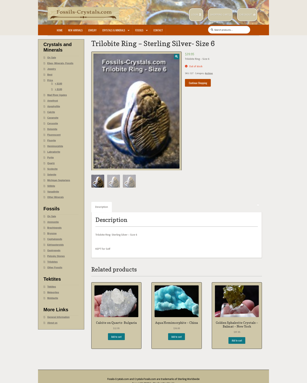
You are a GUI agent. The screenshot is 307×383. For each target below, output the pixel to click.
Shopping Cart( (220, 14)
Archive (209, 73)
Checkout (245, 14)
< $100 (58, 83)
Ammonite (53, 222)
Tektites (51, 286)
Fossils (139, 30)
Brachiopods (54, 227)
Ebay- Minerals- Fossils (60, 63)
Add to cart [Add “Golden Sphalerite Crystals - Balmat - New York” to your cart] (237, 340)
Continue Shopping (198, 83)
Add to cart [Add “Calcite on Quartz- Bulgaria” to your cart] (116, 336)
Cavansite (52, 117)
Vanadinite (53, 191)
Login (194, 14)
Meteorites (53, 292)
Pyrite (50, 157)
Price (50, 80)
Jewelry (92, 30)
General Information (58, 317)
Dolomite (52, 129)
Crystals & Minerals (113, 30)
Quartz (51, 163)
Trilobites (52, 261)
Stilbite (51, 186)
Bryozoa (51, 233)
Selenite (51, 174)
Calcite (51, 112)
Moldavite (52, 298)
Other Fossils (54, 267)
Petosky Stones (56, 256)
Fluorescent (54, 134)
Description (101, 207)
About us (52, 322)
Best (49, 74)
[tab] (101, 207)
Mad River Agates (57, 95)
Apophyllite (53, 106)
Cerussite (52, 123)
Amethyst (52, 100)
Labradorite (53, 152)
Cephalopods (54, 239)
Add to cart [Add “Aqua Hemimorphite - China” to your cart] (176, 336)
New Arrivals (75, 30)
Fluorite (51, 140)
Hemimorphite (55, 146)
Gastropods (53, 250)
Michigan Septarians (58, 180)
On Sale (51, 57)
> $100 (58, 89)
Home (59, 30)
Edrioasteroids (55, 244)
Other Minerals (55, 197)
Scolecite (52, 169)
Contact (158, 30)
